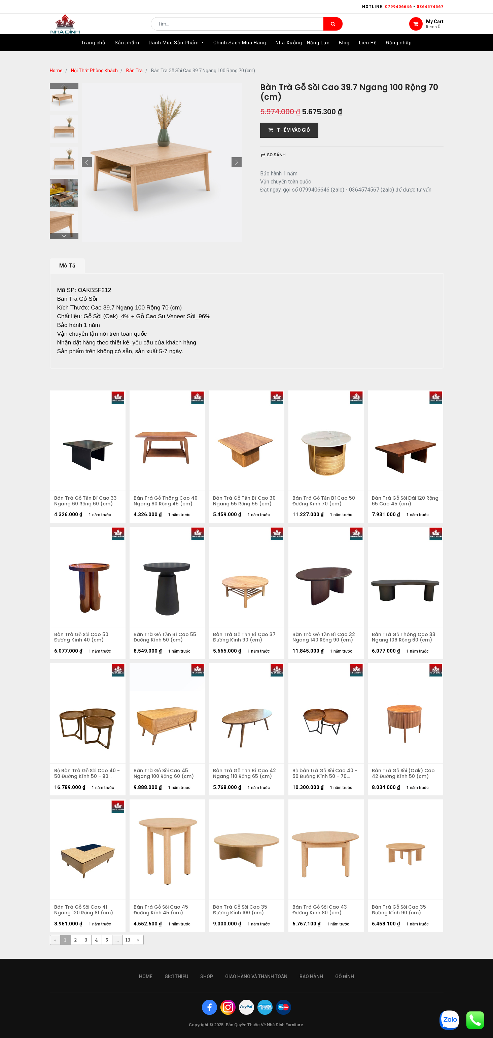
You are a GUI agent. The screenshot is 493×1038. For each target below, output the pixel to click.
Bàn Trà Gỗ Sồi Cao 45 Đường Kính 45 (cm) (162, 915)
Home (56, 70)
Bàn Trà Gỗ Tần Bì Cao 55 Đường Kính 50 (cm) (166, 639)
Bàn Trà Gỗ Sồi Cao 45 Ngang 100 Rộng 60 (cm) (165, 777)
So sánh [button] (273, 154)
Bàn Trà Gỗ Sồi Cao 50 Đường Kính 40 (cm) (82, 639)
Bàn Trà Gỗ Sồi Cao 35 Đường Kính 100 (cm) (241, 915)
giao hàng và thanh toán (256, 976)
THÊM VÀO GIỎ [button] (289, 130)
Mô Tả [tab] (67, 265)
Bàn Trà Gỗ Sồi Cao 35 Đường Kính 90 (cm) (400, 915)
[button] (87, 162)
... (117, 945)
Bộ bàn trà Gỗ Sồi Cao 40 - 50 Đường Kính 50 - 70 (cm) (325, 777)
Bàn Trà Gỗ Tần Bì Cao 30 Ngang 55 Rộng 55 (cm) (245, 501)
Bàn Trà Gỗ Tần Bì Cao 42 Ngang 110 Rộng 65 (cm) (245, 777)
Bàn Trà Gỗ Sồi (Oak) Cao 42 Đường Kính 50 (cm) (404, 777)
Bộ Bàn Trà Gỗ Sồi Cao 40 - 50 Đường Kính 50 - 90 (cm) (86, 777)
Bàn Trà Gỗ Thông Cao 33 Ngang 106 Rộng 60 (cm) (404, 639)
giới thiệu (176, 976)
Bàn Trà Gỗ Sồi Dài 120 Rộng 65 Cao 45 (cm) (399, 501)
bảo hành (311, 976)
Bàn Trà (134, 70)
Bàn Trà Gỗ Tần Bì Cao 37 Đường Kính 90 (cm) (245, 639)
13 (127, 945)
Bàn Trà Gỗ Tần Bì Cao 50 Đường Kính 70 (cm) (324, 501)
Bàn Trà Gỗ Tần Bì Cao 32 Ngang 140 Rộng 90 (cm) (324, 639)
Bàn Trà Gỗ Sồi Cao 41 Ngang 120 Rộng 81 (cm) (84, 915)
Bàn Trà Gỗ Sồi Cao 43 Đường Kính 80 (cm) (320, 915)
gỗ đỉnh (344, 976)
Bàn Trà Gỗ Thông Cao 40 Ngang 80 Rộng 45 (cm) (167, 501)
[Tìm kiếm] (333, 29)
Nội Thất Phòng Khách (94, 70)
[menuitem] (93, 52)
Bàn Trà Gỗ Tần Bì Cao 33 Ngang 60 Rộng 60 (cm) (86, 501)
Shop (206, 976)
